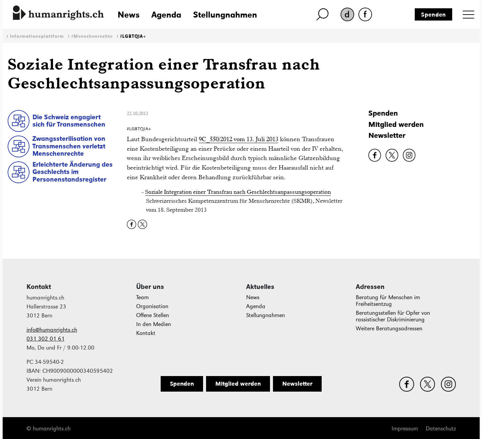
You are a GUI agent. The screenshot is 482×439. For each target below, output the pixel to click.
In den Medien (153, 324)
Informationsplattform (37, 36)
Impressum (405, 428)
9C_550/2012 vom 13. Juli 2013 (238, 139)
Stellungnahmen (225, 15)
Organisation (152, 306)
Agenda (166, 15)
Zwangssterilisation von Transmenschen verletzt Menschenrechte (68, 146)
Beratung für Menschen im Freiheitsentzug (388, 300)
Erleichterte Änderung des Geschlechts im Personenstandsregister (72, 171)
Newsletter (386, 135)
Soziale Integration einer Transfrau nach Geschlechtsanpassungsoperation (238, 191)
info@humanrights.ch (52, 329)
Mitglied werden (396, 124)
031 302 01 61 (46, 338)
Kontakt (145, 333)
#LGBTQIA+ (133, 36)
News (128, 15)
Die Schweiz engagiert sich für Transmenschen (68, 121)
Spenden (433, 14)
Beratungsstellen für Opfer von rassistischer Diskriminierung (393, 316)
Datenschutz (441, 428)
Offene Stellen (152, 315)
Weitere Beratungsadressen (389, 328)
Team (142, 297)
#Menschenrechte (92, 36)
